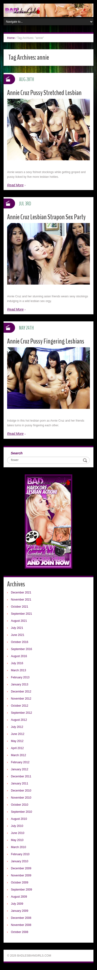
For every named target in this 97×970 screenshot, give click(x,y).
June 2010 (17, 833)
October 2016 (19, 642)
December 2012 (21, 691)
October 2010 (19, 804)
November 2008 (21, 925)
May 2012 (17, 741)
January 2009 (19, 910)
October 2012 (19, 705)
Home (11, 38)
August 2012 (19, 719)
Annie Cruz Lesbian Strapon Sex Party (46, 217)
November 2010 (21, 797)
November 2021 (21, 599)
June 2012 (17, 734)
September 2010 (21, 811)
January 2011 (19, 783)
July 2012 (17, 727)
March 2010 (18, 847)
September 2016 (21, 649)
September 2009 (21, 889)
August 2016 (19, 656)
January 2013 (19, 684)
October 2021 (19, 606)
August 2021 (19, 620)
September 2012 (21, 712)
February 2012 (20, 762)
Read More (15, 185)
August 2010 (19, 819)
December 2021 (21, 592)
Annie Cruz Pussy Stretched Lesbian (44, 93)
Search (17, 453)
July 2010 (17, 826)
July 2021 (17, 628)
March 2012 (18, 755)
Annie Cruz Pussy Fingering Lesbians (45, 341)
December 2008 (21, 918)
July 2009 (17, 903)
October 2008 (19, 932)
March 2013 (18, 670)
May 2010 (17, 840)
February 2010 (20, 854)
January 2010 (19, 861)
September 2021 (21, 613)
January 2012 (19, 769)
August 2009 (19, 896)
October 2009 (19, 882)
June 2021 (17, 635)
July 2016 (17, 663)
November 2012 (21, 698)
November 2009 (21, 875)
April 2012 (17, 748)
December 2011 (21, 776)
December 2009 (21, 868)
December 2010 (21, 790)
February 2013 (20, 677)
